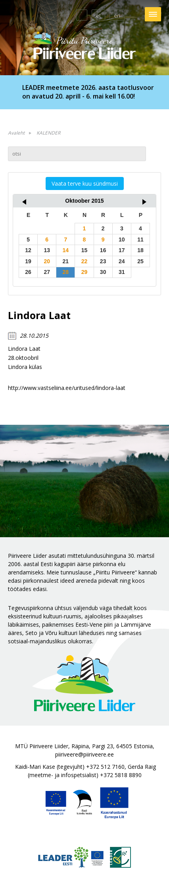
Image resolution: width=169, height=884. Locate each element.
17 (122, 250)
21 (66, 261)
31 (122, 272)
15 (84, 250)
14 (66, 250)
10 (122, 239)
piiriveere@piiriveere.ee (84, 754)
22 (84, 261)
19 (28, 261)
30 (103, 272)
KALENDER (48, 132)
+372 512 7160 (105, 766)
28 (66, 272)
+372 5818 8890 (121, 775)
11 (140, 239)
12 (28, 250)
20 (47, 261)
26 (28, 272)
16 (103, 250)
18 (140, 250)
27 (47, 272)
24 (122, 261)
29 (84, 272)
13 (47, 250)
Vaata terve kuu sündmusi (85, 183)
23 (103, 261)
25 (140, 261)
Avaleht (16, 132)
